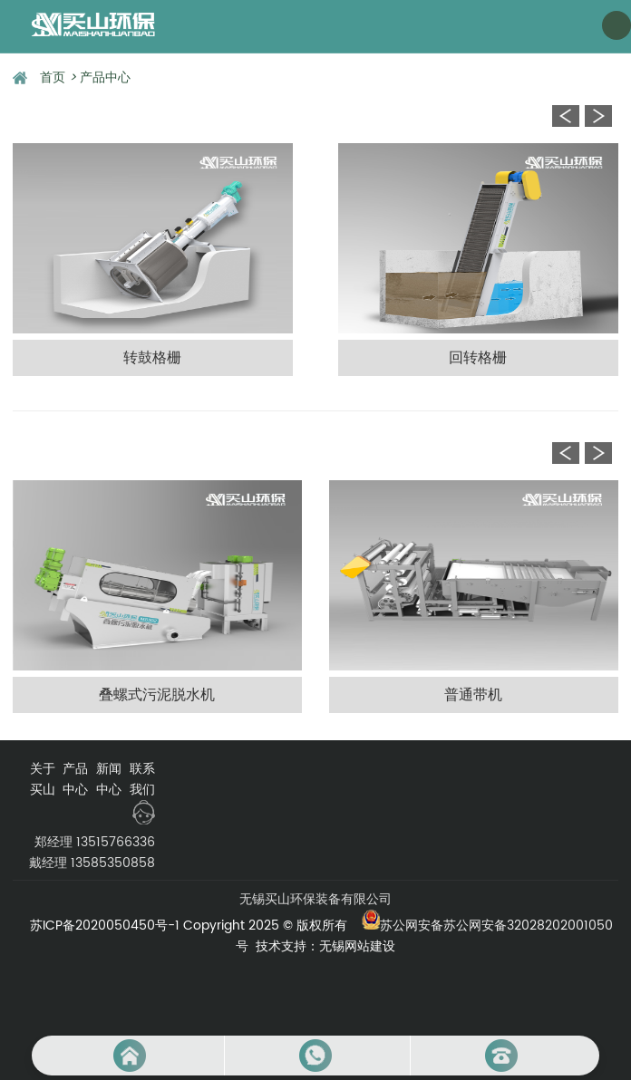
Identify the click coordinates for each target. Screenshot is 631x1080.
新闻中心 (108, 779)
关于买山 (42, 779)
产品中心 (105, 77)
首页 (58, 77)
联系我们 (142, 779)
